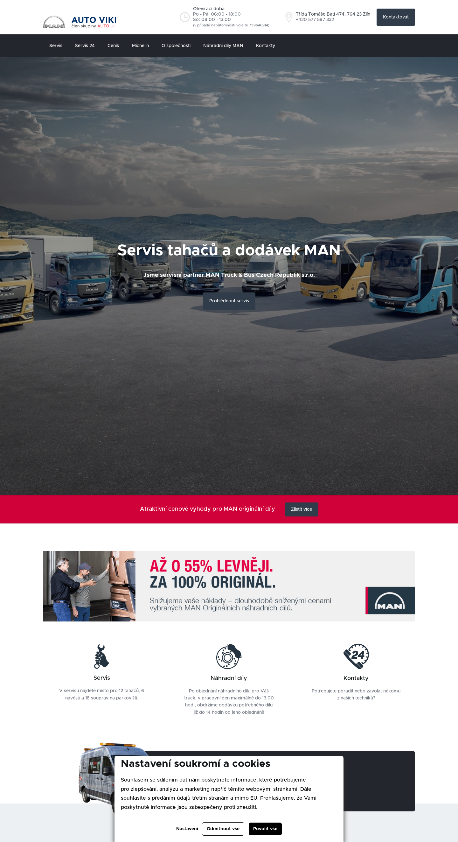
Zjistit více (301, 509)
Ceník (113, 46)
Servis (55, 46)
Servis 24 (85, 46)
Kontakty (265, 46)
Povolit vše (265, 829)
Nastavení (187, 829)
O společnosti (176, 46)
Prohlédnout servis (229, 301)
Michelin (140, 46)
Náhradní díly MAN (223, 46)
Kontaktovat (396, 17)
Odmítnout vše (223, 829)
